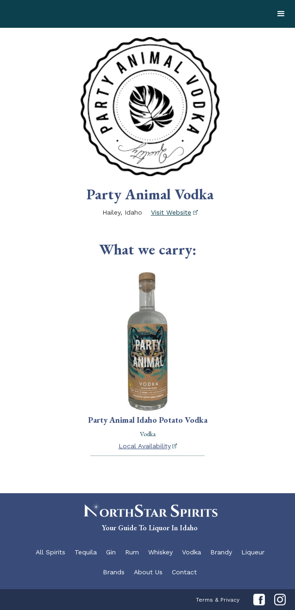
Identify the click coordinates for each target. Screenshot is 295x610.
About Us (148, 572)
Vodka (191, 552)
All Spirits (50, 552)
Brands (114, 572)
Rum (132, 552)
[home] (69, 14)
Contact (184, 572)
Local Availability (145, 446)
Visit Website (171, 212)
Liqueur (252, 552)
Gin (111, 552)
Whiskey (160, 552)
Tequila (86, 552)
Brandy (221, 552)
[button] (281, 14)
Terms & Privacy (217, 600)
